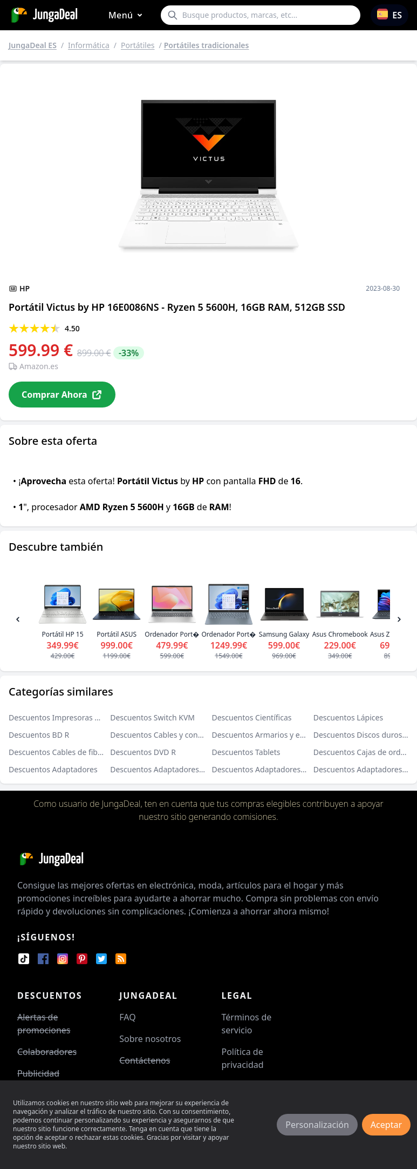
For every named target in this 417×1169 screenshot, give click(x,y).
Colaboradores (47, 1052)
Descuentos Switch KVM (152, 717)
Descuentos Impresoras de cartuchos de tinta (89, 717)
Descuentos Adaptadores (53, 769)
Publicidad (38, 1073)
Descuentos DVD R (143, 752)
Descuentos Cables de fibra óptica (68, 752)
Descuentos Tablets (246, 752)
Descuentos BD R (39, 735)
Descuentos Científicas (252, 717)
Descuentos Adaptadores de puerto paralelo (290, 769)
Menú (127, 15)
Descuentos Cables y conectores (167, 735)
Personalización (317, 1125)
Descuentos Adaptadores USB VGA (171, 769)
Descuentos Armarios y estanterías (273, 735)
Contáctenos (144, 1060)
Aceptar (386, 1125)
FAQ (127, 1017)
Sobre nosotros (150, 1039)
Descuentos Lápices (348, 717)
